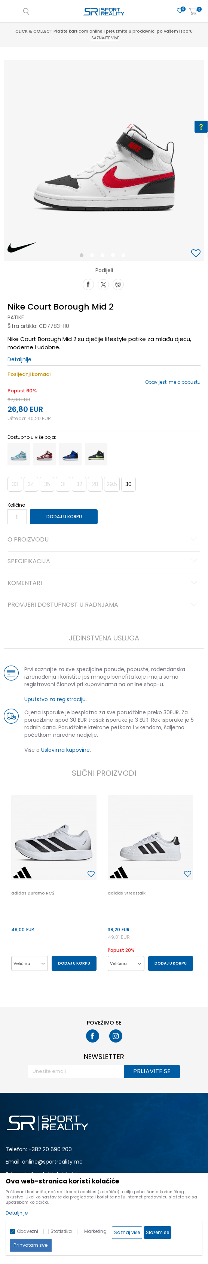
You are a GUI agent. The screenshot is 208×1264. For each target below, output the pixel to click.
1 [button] (83, 256)
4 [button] (115, 256)
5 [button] (125, 256)
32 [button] (79, 484)
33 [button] (15, 484)
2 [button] (93, 256)
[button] (196, 254)
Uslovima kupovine (65, 750)
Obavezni (27, 1231)
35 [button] (47, 484)
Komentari (103, 583)
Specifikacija (103, 561)
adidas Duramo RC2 (33, 893)
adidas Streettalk (127, 893)
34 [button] (31, 484)
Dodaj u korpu (64, 516)
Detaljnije (19, 359)
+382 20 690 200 (50, 1149)
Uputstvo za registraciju (55, 699)
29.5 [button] (112, 484)
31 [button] (63, 484)
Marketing (95, 1231)
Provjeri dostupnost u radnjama (103, 605)
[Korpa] (193, 12)
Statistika (61, 1231)
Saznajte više (105, 38)
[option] (104, 160)
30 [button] (128, 484)
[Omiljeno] (180, 11)
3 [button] (104, 256)
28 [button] (95, 484)
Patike (15, 317)
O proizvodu (103, 540)
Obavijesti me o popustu (173, 382)
